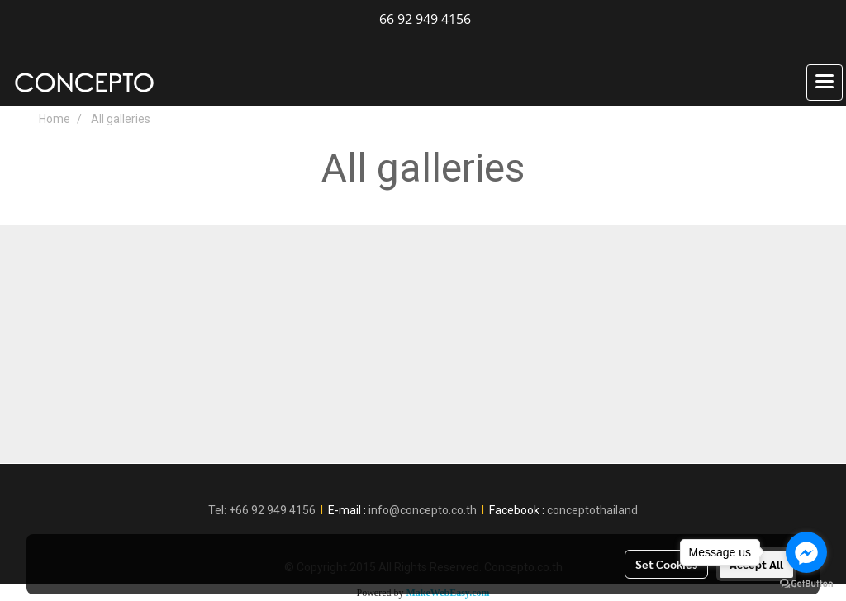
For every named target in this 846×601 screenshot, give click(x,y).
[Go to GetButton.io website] (806, 584)
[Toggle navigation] (824, 82)
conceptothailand (592, 510)
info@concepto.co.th (422, 510)
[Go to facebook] (806, 552)
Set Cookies (666, 563)
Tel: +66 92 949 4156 (262, 510)
